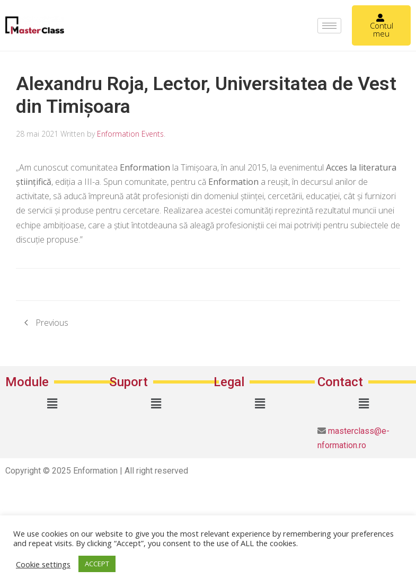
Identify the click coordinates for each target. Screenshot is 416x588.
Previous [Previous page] (46, 322)
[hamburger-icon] (329, 25)
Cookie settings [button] (43, 564)
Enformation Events (130, 134)
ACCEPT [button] (97, 563)
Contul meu (381, 26)
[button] (52, 403)
